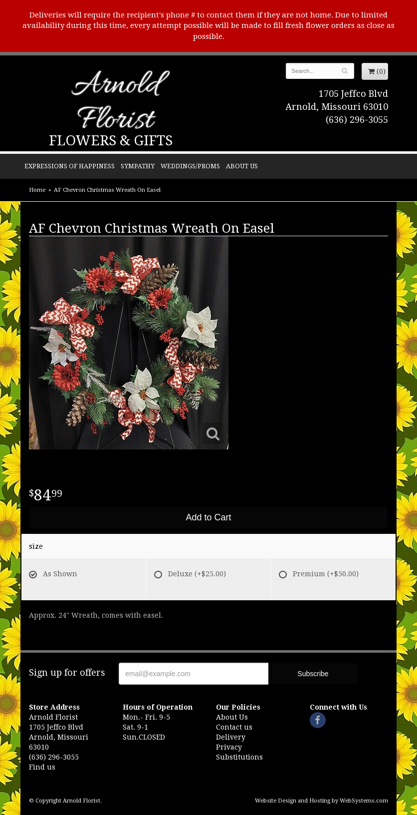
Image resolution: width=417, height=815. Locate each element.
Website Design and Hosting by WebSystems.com (321, 801)
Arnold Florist (115, 103)
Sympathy (138, 166)
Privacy (229, 747)
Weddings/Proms (190, 166)
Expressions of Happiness (69, 166)
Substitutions (239, 757)
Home (37, 190)
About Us (242, 166)
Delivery (230, 737)
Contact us (234, 727)
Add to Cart (208, 517)
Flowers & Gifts (111, 140)
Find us (42, 767)
